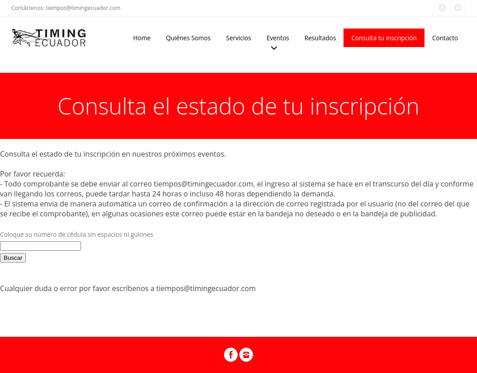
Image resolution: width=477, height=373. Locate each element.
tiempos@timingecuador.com (83, 8)
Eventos (278, 37)
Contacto (445, 37)
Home (141, 37)
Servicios (238, 37)
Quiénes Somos (188, 37)
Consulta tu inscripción (384, 37)
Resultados (320, 37)
